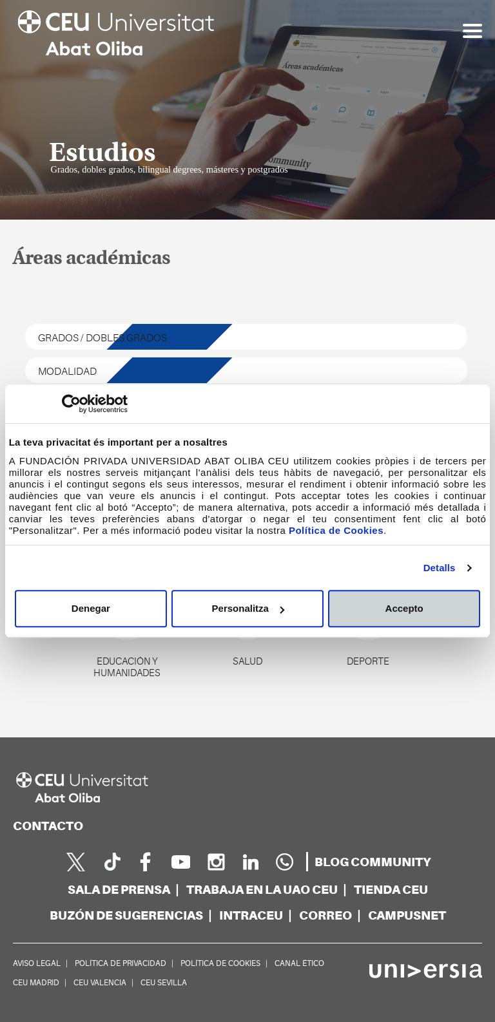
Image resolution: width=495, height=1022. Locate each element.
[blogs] (373, 862)
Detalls (439, 567)
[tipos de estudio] (246, 336)
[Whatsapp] (285, 861)
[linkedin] (250, 861)
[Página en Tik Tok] (111, 861)
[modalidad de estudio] (246, 370)
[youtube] (180, 861)
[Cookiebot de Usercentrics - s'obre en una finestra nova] (71, 403)
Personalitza (248, 608)
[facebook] (145, 861)
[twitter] (76, 861)
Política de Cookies (336, 530)
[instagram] (215, 861)
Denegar (91, 608)
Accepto (404, 608)
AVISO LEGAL (37, 963)
